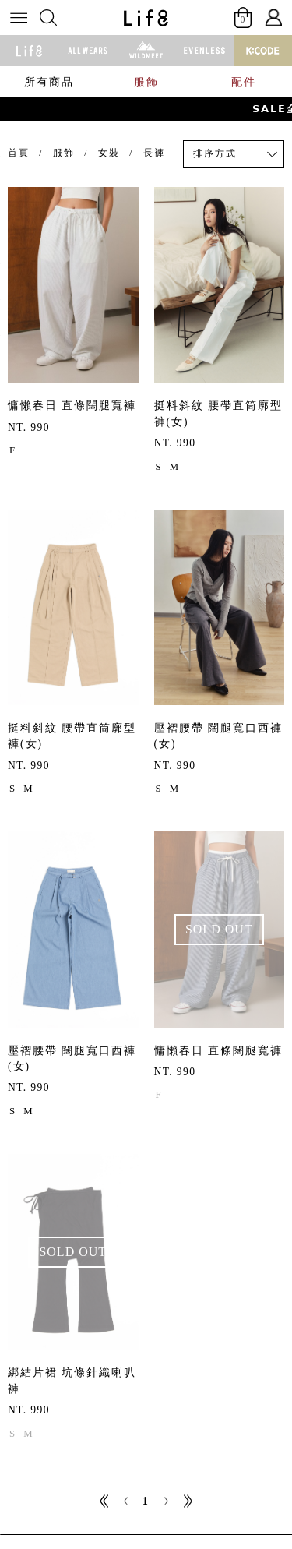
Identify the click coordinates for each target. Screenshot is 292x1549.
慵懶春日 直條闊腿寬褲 (72, 405)
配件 (243, 82)
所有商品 (49, 82)
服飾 (146, 82)
